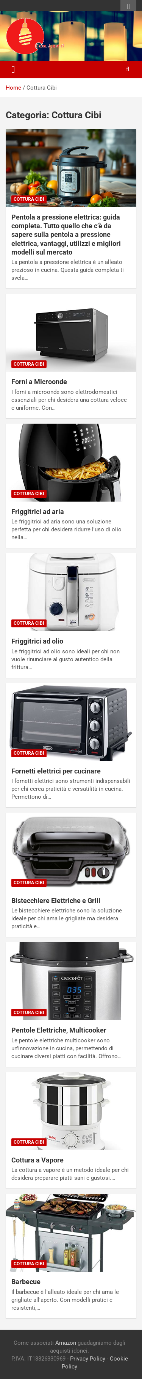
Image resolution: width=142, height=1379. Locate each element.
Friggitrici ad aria (37, 512)
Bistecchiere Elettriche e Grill (55, 901)
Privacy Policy (87, 1358)
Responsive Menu (128, 6)
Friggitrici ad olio (37, 641)
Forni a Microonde (39, 382)
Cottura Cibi (29, 199)
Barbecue (26, 1282)
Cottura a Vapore (37, 1160)
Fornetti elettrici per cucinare (56, 771)
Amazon (65, 1342)
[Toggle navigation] (13, 69)
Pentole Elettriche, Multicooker (58, 1030)
